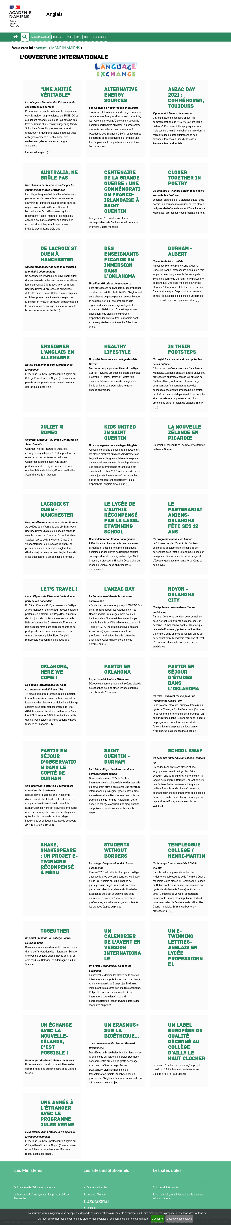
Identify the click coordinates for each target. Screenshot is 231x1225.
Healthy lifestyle (117, 349)
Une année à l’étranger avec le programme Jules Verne (57, 1113)
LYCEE (69, 37)
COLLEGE (58, 37)
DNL (78, 37)
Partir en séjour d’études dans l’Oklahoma (183, 678)
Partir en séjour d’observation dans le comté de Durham (58, 765)
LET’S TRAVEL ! (58, 589)
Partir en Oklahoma (117, 669)
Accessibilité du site (165, 1187)
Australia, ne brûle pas (59, 175)
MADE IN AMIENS (40, 37)
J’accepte (157, 1218)
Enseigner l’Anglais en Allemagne (57, 352)
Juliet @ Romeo (52, 430)
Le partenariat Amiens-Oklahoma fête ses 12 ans (185, 518)
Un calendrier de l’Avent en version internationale (122, 945)
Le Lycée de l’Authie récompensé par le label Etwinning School (121, 518)
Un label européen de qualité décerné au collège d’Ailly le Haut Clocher (186, 1042)
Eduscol (89, 1207)
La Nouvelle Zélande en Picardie (184, 432)
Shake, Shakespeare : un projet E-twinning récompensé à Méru (59, 859)
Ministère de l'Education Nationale (34, 1187)
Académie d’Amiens (96, 1187)
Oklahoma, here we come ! (54, 672)
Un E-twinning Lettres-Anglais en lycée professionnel (185, 948)
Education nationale (96, 1201)
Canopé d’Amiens (95, 1194)
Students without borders (116, 850)
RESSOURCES (99, 37)
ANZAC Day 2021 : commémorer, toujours (186, 97)
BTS (86, 37)
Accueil (42, 48)
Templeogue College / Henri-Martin (186, 850)
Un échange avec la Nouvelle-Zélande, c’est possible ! (56, 1039)
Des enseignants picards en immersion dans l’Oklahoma (121, 262)
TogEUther (54, 931)
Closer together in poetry (184, 178)
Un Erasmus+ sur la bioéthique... (121, 1031)
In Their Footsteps (182, 349)
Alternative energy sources (121, 95)
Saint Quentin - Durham (117, 756)
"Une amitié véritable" (56, 92)
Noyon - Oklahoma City (181, 595)
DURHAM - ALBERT (180, 251)
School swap (185, 751)
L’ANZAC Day (119, 589)
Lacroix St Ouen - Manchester (56, 509)
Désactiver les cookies (179, 1218)
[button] (25, 37)
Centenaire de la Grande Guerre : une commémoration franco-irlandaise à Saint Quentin (122, 192)
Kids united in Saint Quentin (120, 432)
